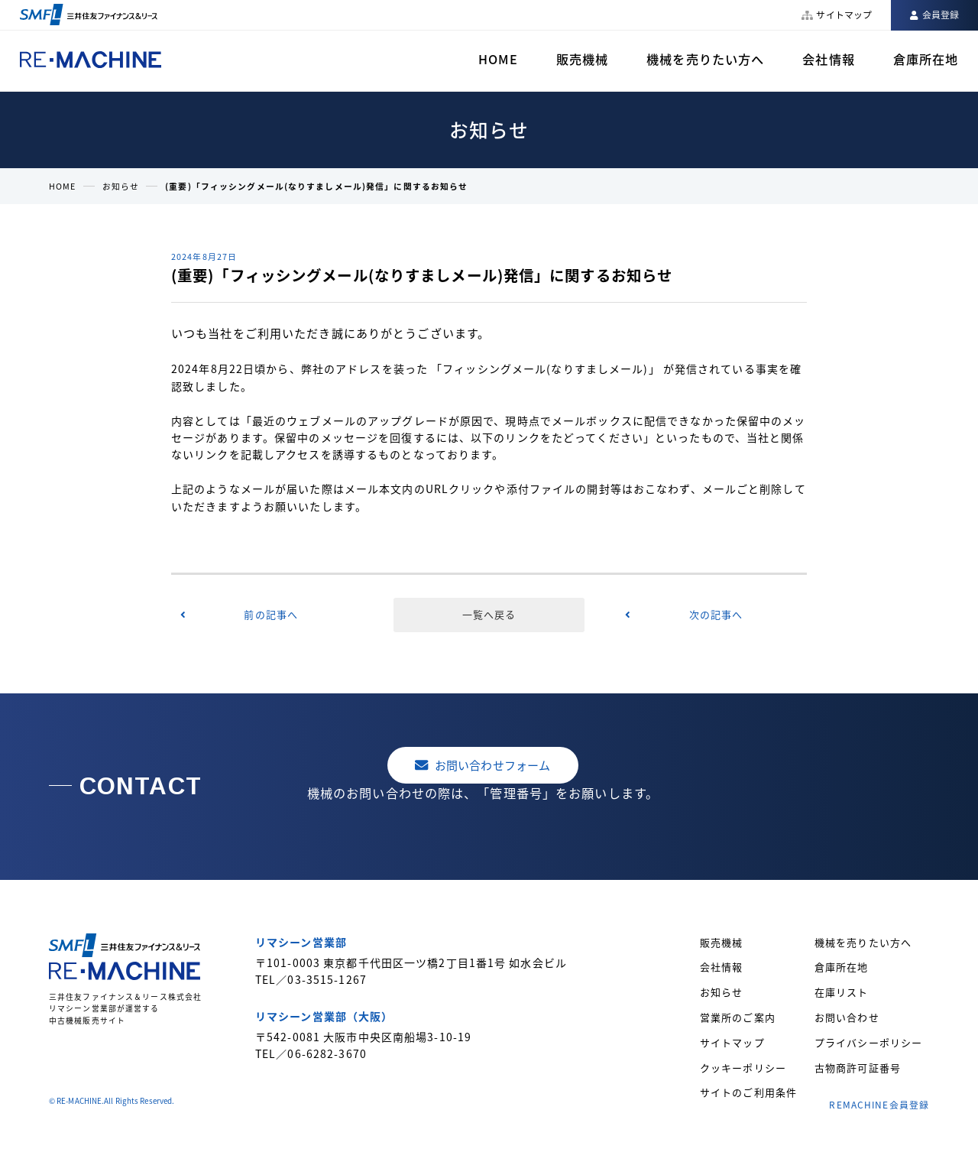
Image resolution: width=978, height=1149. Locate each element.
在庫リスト (841, 992)
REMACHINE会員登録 (879, 1105)
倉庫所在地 (926, 59)
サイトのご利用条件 (748, 1092)
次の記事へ (716, 614)
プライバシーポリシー (868, 1042)
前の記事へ (271, 614)
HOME (497, 59)
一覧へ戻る (489, 614)
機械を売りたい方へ (705, 59)
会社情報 (828, 59)
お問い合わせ (846, 1017)
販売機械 (582, 59)
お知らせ (120, 186)
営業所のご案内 (738, 1017)
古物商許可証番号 (857, 1067)
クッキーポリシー (743, 1067)
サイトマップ (732, 1042)
